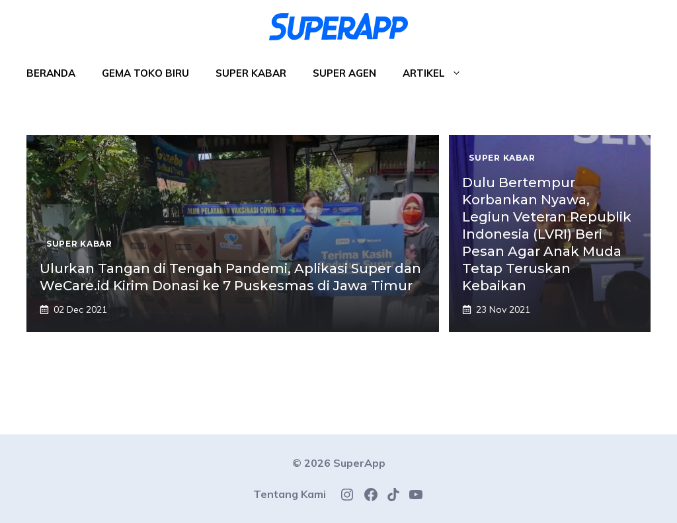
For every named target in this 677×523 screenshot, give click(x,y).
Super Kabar (251, 73)
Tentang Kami (289, 494)
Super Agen (344, 73)
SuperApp (359, 462)
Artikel (439, 73)
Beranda (50, 73)
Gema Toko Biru (145, 73)
